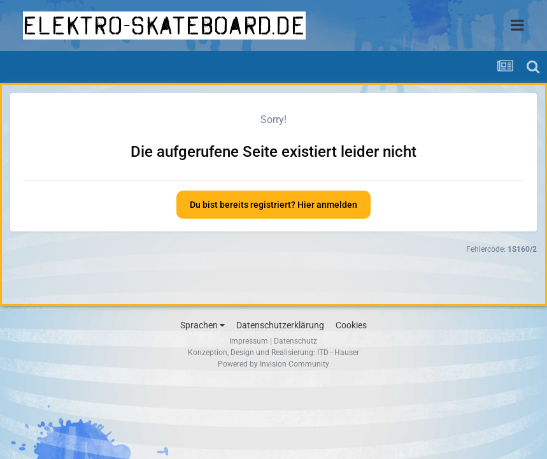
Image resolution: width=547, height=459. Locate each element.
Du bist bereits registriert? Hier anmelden (273, 205)
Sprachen (202, 325)
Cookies (351, 325)
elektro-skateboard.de (164, 25)
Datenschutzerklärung (280, 325)
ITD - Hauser (338, 352)
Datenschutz (295, 341)
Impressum (248, 341)
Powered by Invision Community (273, 364)
